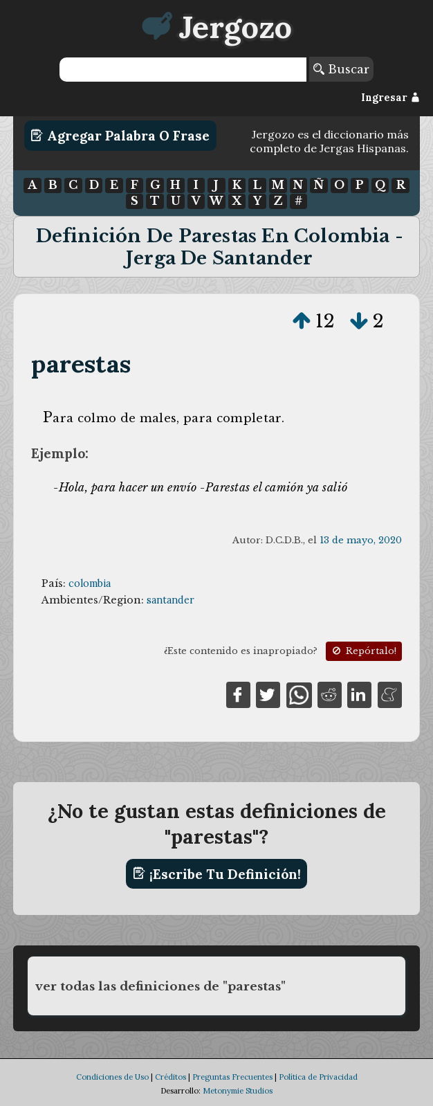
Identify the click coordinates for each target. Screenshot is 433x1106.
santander (170, 600)
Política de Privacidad (318, 1077)
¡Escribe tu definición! (217, 873)
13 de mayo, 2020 (361, 540)
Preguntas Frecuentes (232, 1077)
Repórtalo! (363, 651)
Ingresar (390, 97)
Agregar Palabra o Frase (120, 135)
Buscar (341, 69)
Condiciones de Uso (112, 1077)
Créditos (170, 1077)
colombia (89, 583)
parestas (81, 363)
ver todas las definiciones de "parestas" (160, 986)
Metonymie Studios (238, 1091)
